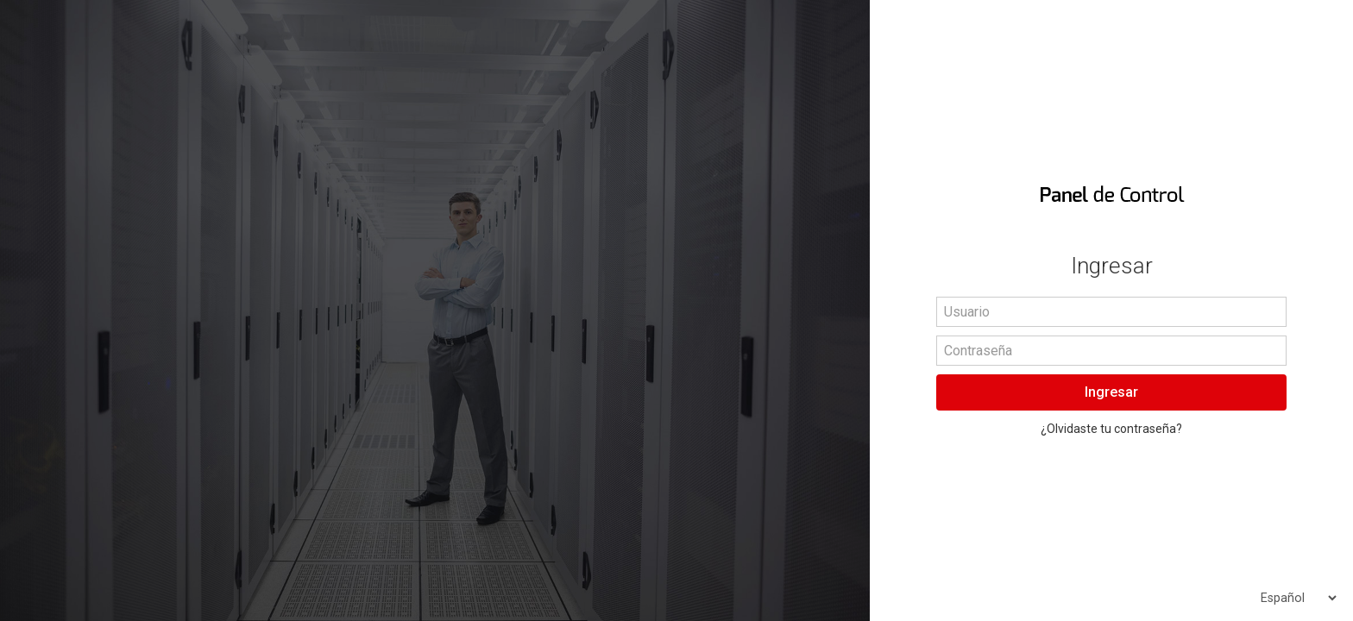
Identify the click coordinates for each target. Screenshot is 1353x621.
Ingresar (1111, 392)
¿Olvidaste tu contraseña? (1111, 429)
